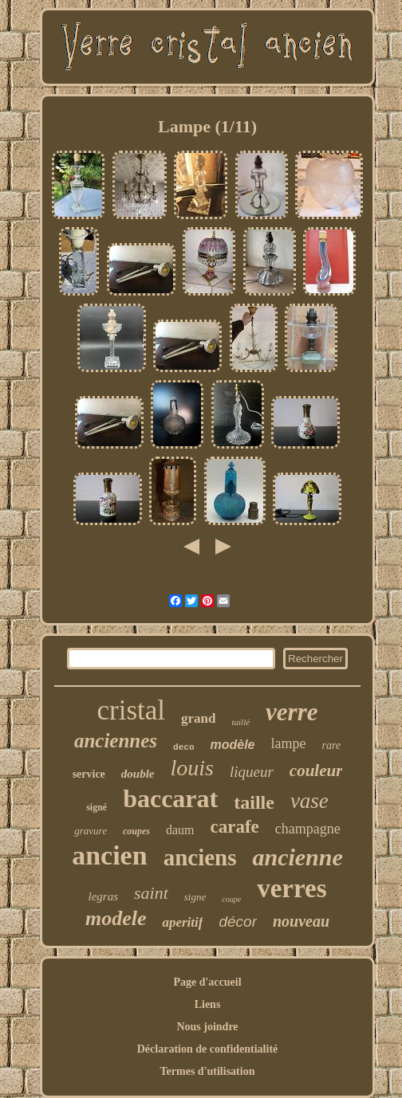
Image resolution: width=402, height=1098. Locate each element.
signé (96, 807)
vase (309, 801)
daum (180, 830)
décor (238, 921)
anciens (200, 857)
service (89, 774)
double (138, 773)
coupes (136, 831)
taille (254, 802)
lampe (288, 743)
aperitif (182, 922)
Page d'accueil (207, 982)
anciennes (115, 740)
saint (151, 893)
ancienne (297, 857)
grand (198, 718)
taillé (240, 722)
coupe (231, 899)
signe (195, 897)
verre (291, 712)
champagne (308, 829)
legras (104, 896)
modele (116, 918)
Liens (208, 1004)
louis (192, 767)
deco (183, 747)
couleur (316, 770)
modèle (233, 744)
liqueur (252, 771)
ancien (109, 855)
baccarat (170, 798)
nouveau (301, 921)
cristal (131, 710)
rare (331, 745)
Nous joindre (207, 1027)
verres (291, 888)
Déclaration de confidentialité (207, 1049)
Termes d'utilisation (207, 1071)
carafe (234, 827)
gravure (90, 831)
